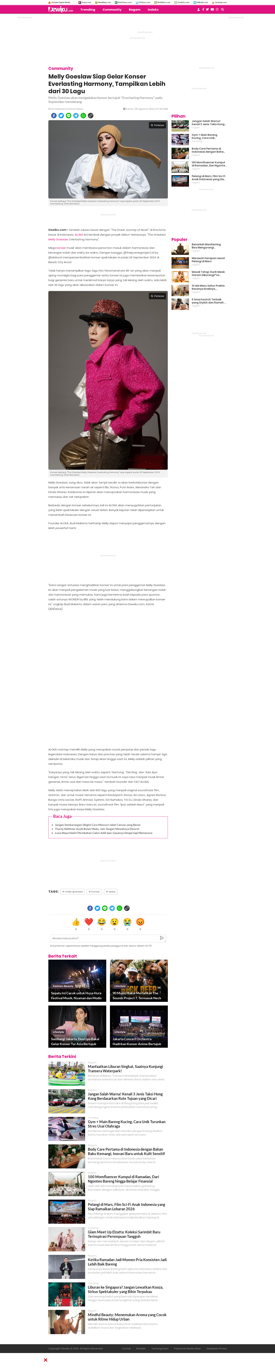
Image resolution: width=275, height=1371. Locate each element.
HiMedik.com (202, 2)
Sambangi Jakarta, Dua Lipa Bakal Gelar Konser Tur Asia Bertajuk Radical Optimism (75, 1041)
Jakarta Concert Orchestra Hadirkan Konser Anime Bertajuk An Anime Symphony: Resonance (137, 1041)
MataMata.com (104, 2)
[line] (68, 115)
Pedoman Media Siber (187, 1348)
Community (112, 10)
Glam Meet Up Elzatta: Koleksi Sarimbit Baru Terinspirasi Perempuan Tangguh (124, 1234)
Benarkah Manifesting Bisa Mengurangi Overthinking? (206, 246)
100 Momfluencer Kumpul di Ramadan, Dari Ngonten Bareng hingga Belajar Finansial (123, 1178)
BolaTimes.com (125, 2)
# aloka (110, 891)
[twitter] (61, 115)
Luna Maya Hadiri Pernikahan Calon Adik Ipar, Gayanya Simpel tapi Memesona (103, 832)
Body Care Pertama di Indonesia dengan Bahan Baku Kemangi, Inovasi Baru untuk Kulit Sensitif (126, 1151)
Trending (87, 10)
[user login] (198, 10)
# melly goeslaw (72, 891)
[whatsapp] (83, 115)
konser (61, 248)
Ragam (134, 10)
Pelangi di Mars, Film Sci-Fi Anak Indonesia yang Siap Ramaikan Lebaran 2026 (126, 1206)
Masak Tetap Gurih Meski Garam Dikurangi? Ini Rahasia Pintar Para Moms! (208, 273)
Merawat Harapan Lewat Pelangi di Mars (208, 260)
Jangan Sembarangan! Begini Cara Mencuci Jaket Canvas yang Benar (98, 824)
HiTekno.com (144, 2)
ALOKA (79, 235)
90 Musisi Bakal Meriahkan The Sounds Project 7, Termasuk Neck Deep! (137, 996)
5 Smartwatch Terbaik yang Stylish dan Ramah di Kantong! (209, 301)
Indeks (153, 10)
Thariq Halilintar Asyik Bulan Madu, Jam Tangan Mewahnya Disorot (97, 828)
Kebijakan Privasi (217, 1348)
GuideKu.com (183, 2)
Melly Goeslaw (58, 239)
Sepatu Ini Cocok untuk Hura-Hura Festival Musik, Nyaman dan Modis (76, 995)
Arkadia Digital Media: (61, 2)
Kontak (126, 1348)
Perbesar (157, 125)
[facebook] (54, 115)
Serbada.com (221, 2)
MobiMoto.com (163, 2)
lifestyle (120, 986)
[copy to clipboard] (90, 115)
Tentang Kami (159, 1348)
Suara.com (86, 2)
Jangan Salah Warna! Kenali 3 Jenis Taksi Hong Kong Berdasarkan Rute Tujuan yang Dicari (125, 1096)
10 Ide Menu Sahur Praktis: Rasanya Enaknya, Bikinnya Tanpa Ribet (208, 287)
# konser (94, 891)
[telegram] (76, 115)
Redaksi (141, 1348)
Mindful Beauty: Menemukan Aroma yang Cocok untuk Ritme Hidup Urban (127, 1316)
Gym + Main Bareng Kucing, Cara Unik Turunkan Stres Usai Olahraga (205, 136)
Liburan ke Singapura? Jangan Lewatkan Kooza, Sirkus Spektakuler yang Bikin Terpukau (125, 1289)
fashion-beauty (63, 986)
